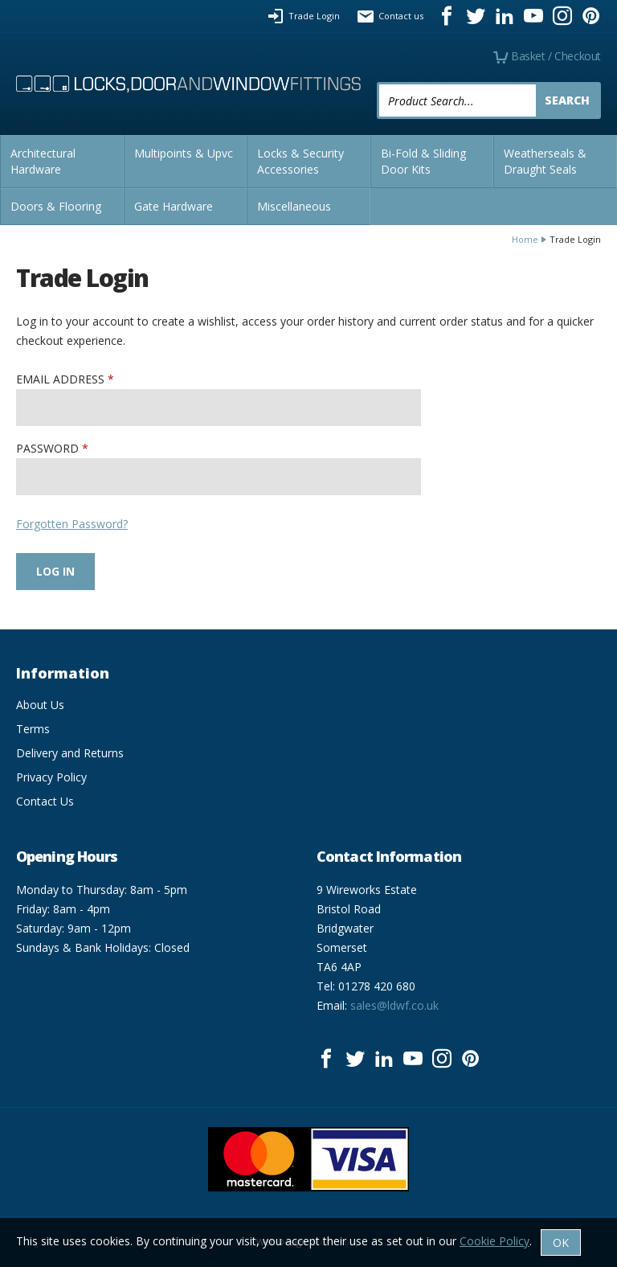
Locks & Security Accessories (300, 161)
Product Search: (377, 82)
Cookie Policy (494, 1241)
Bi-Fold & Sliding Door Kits (423, 161)
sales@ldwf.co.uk (394, 1005)
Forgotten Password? (72, 523)
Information (62, 673)
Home (525, 239)
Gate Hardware (173, 206)
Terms (33, 728)
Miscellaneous (294, 206)
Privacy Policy (51, 777)
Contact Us (45, 801)
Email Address (60, 379)
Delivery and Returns (70, 753)
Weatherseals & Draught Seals (545, 161)
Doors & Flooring (55, 206)
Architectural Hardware (43, 161)
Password (47, 448)
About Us (40, 704)
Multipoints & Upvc (183, 153)
